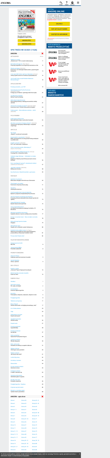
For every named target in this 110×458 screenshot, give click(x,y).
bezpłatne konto (51, 19)
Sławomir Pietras (15, 256)
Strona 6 (13, 412)
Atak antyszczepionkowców (18, 100)
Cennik (56, 38)
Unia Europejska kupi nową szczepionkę (21, 192)
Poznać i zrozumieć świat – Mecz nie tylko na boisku (24, 217)
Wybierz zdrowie (15, 348)
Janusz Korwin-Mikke (16, 247)
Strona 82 (34, 449)
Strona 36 (23, 422)
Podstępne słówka (15, 371)
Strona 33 (23, 415)
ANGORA (14, 53)
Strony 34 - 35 (24, 418)
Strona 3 (13, 406)
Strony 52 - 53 (24, 443)
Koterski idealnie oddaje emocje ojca (20, 151)
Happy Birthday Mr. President (18, 202)
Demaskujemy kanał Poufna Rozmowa (20, 90)
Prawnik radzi (14, 323)
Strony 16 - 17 (14, 437)
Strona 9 (13, 422)
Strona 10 (13, 425)
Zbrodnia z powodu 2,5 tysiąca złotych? (21, 123)
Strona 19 (13, 443)
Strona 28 (23, 400)
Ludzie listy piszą (15, 357)
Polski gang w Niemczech (17, 118)
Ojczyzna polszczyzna (16, 375)
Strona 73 (34, 425)
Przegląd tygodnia (15, 297)
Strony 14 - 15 (14, 434)
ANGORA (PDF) (26, 40)
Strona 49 (23, 437)
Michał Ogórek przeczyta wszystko (20, 273)
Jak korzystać (50, 38)
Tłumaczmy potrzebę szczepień (19, 105)
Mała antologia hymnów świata (18, 221)
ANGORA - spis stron (18, 396)
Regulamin (61, 38)
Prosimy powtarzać (15, 326)
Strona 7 (13, 415)
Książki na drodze (15, 143)
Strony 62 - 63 (35, 403)
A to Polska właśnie (16, 308)
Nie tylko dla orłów (15, 379)
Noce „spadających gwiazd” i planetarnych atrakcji (23, 163)
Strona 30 (23, 406)
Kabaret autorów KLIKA (16, 243)
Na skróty (13, 293)
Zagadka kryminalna (16, 319)
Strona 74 (34, 428)
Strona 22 (13, 449)
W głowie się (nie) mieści (17, 387)
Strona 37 (23, 425)
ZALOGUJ (59, 24)
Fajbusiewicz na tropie (16, 314)
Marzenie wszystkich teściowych (19, 212)
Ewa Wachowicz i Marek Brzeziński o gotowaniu (23, 172)
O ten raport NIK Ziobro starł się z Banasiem (22, 74)
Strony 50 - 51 (24, 440)
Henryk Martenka (15, 260)
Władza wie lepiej (15, 68)
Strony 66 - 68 (35, 412)
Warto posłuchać (15, 335)
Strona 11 (13, 428)
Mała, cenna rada (15, 344)
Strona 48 (23, 434)
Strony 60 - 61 (35, 400)
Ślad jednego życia (15, 225)
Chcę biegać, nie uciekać (17, 183)
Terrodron (13, 188)
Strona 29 (23, 403)
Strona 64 (34, 406)
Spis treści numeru (15, 284)
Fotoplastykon (14, 289)
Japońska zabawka (16, 167)
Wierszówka (14, 363)
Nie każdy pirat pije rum (16, 64)
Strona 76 (34, 434)
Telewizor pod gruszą (16, 301)
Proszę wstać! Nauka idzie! (17, 236)
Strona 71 (34, 418)
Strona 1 (13, 400)
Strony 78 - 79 (35, 440)
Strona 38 (23, 428)
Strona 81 (34, 446)
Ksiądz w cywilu (15, 268)
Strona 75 (34, 431)
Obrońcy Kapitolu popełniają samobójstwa (21, 196)
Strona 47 (23, 431)
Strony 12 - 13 (14, 431)
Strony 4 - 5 (13, 409)
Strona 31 (23, 409)
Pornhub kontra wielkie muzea (18, 230)
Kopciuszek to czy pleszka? (18, 137)
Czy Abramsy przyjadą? (17, 95)
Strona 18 (13, 440)
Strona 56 (23, 449)
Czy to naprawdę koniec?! (17, 206)
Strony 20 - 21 (14, 446)
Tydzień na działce (15, 339)
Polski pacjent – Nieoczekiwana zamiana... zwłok (23, 110)
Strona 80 (34, 443)
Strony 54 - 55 (24, 446)
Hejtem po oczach (15, 59)
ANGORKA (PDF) (26, 44)
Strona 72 (34, 422)
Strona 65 (34, 409)
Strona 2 (13, 403)
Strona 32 (23, 412)
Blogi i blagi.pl (14, 304)
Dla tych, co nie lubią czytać (18, 390)
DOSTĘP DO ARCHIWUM (59, 34)
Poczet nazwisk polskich (17, 366)
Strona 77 (34, 437)
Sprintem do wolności (16, 179)
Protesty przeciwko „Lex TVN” (18, 87)
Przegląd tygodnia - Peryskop (18, 384)
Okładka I (13, 281)
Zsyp (12, 311)
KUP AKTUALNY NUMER (59, 29)
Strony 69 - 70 (35, 415)
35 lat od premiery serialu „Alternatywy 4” (21, 147)
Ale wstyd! (13, 132)
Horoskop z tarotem (16, 360)
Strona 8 (13, 418)
